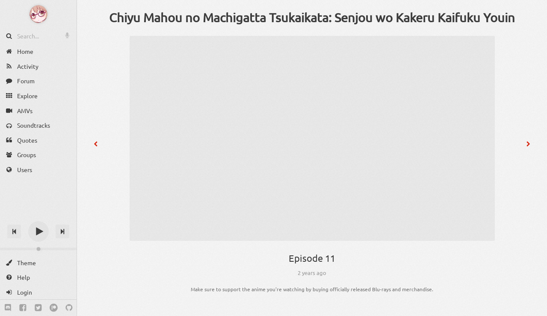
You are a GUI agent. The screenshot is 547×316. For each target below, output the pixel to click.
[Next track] (62, 231)
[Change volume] (38, 249)
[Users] (38, 169)
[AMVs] (38, 110)
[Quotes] (38, 140)
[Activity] (38, 66)
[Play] (38, 231)
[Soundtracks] (38, 125)
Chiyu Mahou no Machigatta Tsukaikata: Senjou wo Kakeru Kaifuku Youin (312, 17)
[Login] (38, 292)
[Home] (38, 51)
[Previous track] (14, 231)
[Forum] (38, 80)
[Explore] (38, 95)
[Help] (38, 277)
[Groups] (38, 154)
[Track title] (38, 216)
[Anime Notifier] (38, 14)
